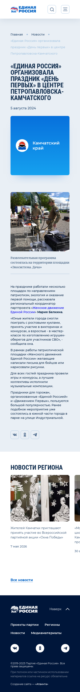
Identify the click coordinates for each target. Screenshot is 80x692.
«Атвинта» (41, 684)
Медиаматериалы (46, 633)
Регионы (52, 625)
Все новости (22, 580)
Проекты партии (25, 625)
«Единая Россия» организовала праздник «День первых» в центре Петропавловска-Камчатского (38, 47)
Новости (38, 34)
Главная (17, 34)
